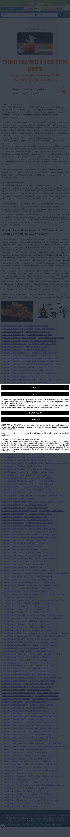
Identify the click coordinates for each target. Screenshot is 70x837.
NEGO (34, 394)
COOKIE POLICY (35, 420)
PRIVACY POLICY (35, 413)
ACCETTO (35, 388)
